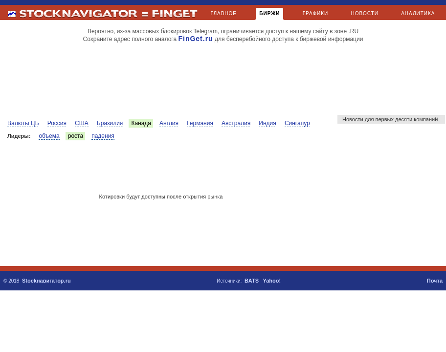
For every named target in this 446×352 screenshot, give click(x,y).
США (82, 123)
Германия (200, 123)
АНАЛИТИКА (418, 13)
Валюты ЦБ (23, 123)
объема (49, 135)
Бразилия (110, 123)
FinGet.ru (195, 39)
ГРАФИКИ (316, 13)
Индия (267, 123)
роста (75, 135)
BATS (252, 281)
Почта (435, 281)
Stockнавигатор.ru (46, 281)
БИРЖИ (269, 15)
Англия (168, 123)
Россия (57, 123)
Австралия (236, 123)
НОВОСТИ (365, 13)
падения (102, 135)
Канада (141, 123)
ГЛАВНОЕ (224, 13)
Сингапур (297, 123)
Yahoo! (272, 281)
